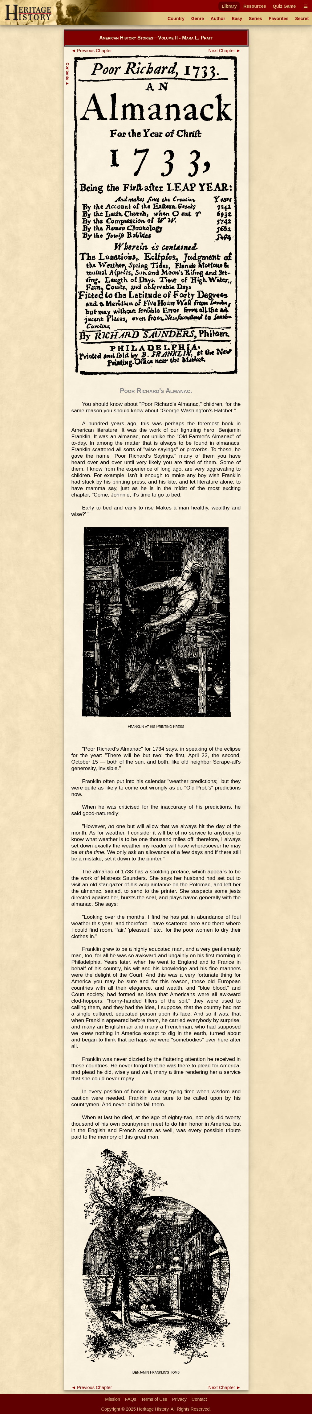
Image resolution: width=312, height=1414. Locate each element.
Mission (112, 1399)
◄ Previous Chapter (91, 50)
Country (176, 18)
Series (255, 18)
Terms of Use (154, 1399)
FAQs (130, 1399)
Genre (197, 18)
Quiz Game (284, 6)
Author (218, 18)
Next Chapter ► (225, 50)
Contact (199, 1399)
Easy (237, 18)
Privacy (179, 1399)
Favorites (279, 18)
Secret (302, 18)
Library (229, 6)
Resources (254, 6)
